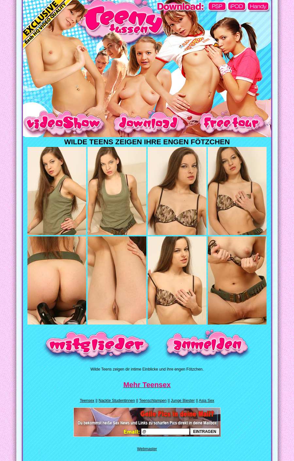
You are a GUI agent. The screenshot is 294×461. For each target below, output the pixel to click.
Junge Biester (183, 400)
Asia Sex (206, 400)
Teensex (87, 400)
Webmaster (147, 449)
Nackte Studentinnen (117, 400)
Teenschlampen (153, 400)
